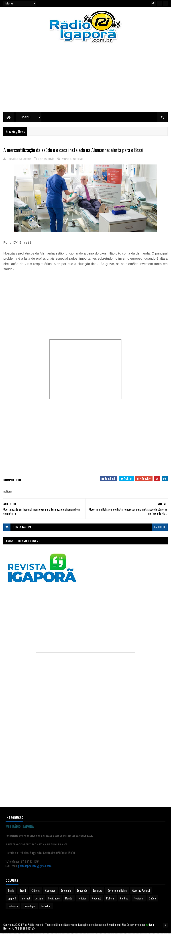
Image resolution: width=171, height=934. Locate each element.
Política (124, 899)
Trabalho (46, 907)
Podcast (96, 899)
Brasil (23, 891)
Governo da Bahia (117, 891)
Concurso (50, 891)
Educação (82, 891)
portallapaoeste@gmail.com (34, 866)
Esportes (97, 891)
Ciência (35, 891)
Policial (110, 899)
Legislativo (54, 899)
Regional (138, 899)
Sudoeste (13, 907)
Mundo (66, 159)
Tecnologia (29, 907)
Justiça (39, 899)
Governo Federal (141, 891)
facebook (159, 528)
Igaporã (12, 899)
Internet (26, 899)
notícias (78, 159)
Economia (66, 891)
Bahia (11, 891)
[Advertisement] (85, 81)
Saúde (152, 899)
